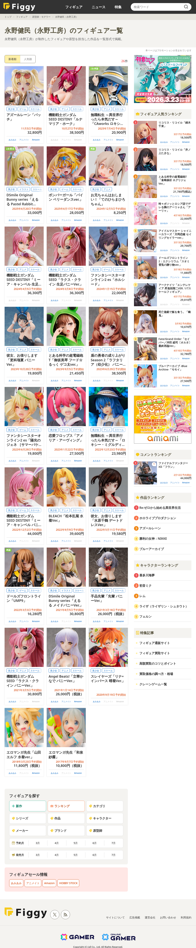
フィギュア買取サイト (154, 653)
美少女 (11, 109)
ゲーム (22, 109)
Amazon (36, 139)
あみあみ (12, 139)
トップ (8, 16)
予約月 (18, 843)
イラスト (24, 189)
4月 (57, 843)
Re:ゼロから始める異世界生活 (160, 508)
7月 (113, 843)
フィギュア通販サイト (154, 643)
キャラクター (100, 818)
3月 (38, 843)
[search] (186, 7)
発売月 (18, 855)
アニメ (64, 109)
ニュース (98, 7)
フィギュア (73, 7)
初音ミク (145, 585)
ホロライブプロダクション (157, 518)
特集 (118, 7)
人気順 (28, 59)
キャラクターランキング (157, 565)
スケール (35, 109)
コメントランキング (153, 454)
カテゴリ (97, 806)
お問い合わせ (168, 917)
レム (142, 596)
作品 (55, 818)
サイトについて (115, 917)
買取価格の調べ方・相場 (156, 674)
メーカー (20, 830)
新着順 (12, 59)
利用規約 (186, 917)
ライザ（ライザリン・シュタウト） (163, 606)
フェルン (145, 616)
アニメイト (24, 139)
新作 (17, 806)
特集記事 (145, 632)
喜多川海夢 (147, 575)
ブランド (58, 830)
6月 (94, 843)
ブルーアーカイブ (151, 549)
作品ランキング (150, 497)
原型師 (95, 830)
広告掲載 (134, 917)
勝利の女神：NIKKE (153, 538)
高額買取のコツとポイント (157, 663)
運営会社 (150, 917)
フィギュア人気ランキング (158, 114)
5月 (76, 843)
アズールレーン (150, 528)
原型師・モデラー (41, 16)
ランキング (60, 806)
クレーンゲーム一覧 (153, 684)
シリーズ (20, 818)
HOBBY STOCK (68, 883)
